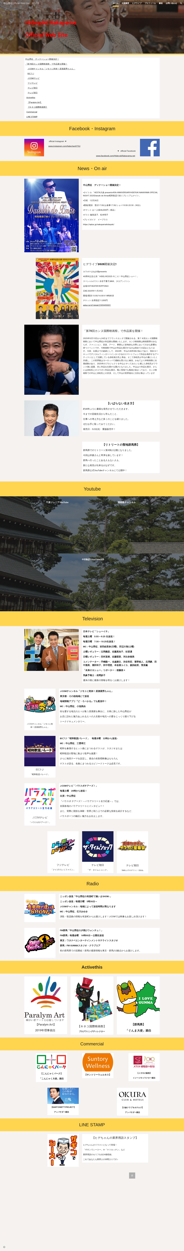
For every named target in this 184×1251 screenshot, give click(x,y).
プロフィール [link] (150, 3)
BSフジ (31, 73)
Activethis (30, 97)
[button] (181, 3)
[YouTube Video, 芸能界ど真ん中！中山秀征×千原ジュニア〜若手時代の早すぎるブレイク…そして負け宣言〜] (57, 528)
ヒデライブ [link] (137, 3)
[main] (80, 27)
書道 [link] (161, 3)
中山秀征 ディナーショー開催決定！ (42, 59)
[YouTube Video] (51, 460)
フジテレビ (33, 83)
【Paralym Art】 (35, 102)
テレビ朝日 (33, 88)
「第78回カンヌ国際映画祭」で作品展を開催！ (46, 64)
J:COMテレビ (34, 78)
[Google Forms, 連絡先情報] (98, 1210)
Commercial (31, 112)
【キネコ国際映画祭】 (38, 107)
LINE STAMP (32, 117)
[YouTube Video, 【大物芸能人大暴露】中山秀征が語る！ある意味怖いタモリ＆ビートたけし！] (127, 528)
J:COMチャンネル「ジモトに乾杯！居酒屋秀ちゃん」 (51, 69)
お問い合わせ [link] (171, 3)
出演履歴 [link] (125, 3)
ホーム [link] (116, 3)
